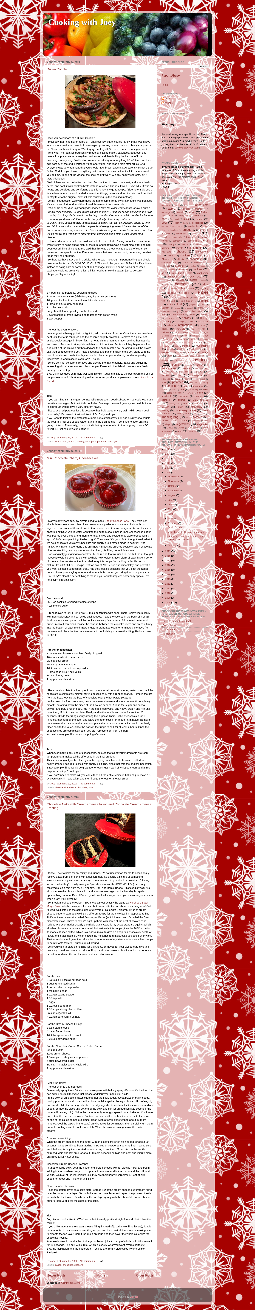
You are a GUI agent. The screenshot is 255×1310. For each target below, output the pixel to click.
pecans (169, 372)
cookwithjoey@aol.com (187, 147)
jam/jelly (180, 329)
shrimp (181, 400)
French (172, 301)
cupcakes (179, 280)
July (170, 500)
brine (202, 230)
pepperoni (183, 372)
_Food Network (170, 625)
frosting (204, 300)
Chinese (166, 259)
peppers (198, 371)
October (172, 486)
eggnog (204, 288)
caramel (166, 248)
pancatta (201, 356)
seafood (166, 400)
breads (187, 229)
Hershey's (170, 318)
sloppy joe (173, 404)
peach (199, 365)
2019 (168, 551)
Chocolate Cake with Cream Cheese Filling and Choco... (187, 538)
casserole (195, 247)
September (174, 490)
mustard (181, 349)
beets (185, 223)
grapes (201, 308)
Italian (165, 328)
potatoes (101, 441)
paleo (179, 356)
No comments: (88, 437)
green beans (167, 311)
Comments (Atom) (71, 1282)
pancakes (189, 356)
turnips (196, 421)
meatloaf (186, 342)
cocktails (166, 266)
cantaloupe (200, 244)
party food (198, 360)
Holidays (204, 318)
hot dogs (180, 322)
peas (206, 368)
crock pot (194, 276)
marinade (204, 339)
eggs (186, 292)
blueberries (193, 226)
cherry (72, 787)
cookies (197, 269)
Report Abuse (171, 75)
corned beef (178, 273)
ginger (177, 308)
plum (187, 379)
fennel (186, 297)
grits (186, 311)
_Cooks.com (168, 629)
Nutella (192, 349)
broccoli (166, 233)
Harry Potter (178, 314)
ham (164, 314)
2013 (168, 579)
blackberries (177, 226)
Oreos (169, 356)
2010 (168, 593)
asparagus (167, 212)
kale (203, 329)
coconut (179, 266)
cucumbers (166, 280)
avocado (180, 212)
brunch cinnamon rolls (172, 237)
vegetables (182, 424)
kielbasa (165, 332)
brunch (196, 233)
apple (171, 208)
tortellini (165, 420)
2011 (168, 588)
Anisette (187, 205)
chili (201, 255)
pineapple (196, 375)
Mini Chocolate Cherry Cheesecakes (72, 458)
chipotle (181, 259)
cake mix (192, 241)
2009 (168, 597)
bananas (198, 215)
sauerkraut (183, 396)
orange (204, 352)
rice (182, 389)
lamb (195, 332)
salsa (200, 392)
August (172, 495)
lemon (176, 335)
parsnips (178, 360)
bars (164, 218)
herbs (192, 314)
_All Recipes (168, 633)
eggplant (172, 293)
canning (185, 244)
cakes (58, 1265)
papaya (165, 360)
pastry (189, 365)
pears (197, 368)
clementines (199, 263)
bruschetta (191, 237)
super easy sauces (185, 410)
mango (182, 339)
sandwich (166, 396)
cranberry (173, 276)
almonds (166, 205)
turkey (184, 420)
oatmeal (166, 352)
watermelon (193, 428)
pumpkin (170, 385)
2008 (168, 602)
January (172, 545)
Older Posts (145, 1275)
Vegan (168, 424)
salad (205, 389)
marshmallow (171, 342)
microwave (166, 346)
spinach (199, 403)
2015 (168, 569)
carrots (179, 248)
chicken (185, 255)
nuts (201, 349)
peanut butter (169, 368)
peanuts (186, 368)
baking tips (184, 215)
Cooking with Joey (82, 22)
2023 (168, 458)
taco (179, 414)
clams (185, 262)
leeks (167, 336)
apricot (186, 209)
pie (180, 375)
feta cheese (199, 297)
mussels (170, 349)
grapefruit (189, 308)
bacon (191, 212)
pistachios (166, 379)
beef (164, 222)
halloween (197, 311)
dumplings (172, 288)
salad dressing (174, 393)
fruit (179, 304)
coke (203, 266)
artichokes (200, 209)
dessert (165, 284)
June (171, 504)
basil (176, 219)
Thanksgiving (170, 417)
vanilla (205, 420)
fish (163, 301)
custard (193, 280)
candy (171, 244)
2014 (168, 574)
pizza (177, 379)
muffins (186, 345)
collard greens (168, 270)
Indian (170, 325)
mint (176, 346)
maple (193, 339)
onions (190, 352)
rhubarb (165, 389)
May (170, 509)
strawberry (196, 407)
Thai (203, 414)
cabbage (177, 240)
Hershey (204, 314)
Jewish (194, 329)
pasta (175, 364)
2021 (168, 468)
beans (200, 219)
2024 (168, 454)
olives (179, 352)
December (174, 476)
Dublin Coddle (57, 69)
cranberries (202, 273)
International (185, 325)
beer (176, 223)
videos (170, 428)
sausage (112, 441)
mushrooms (202, 345)
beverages (197, 222)
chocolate (82, 787)
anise (177, 205)
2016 (168, 565)
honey (168, 321)
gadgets (192, 305)
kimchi (176, 332)
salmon (189, 393)
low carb (196, 336)
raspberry (198, 386)
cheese (181, 251)
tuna (175, 420)
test (195, 414)
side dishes (200, 399)
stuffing (165, 410)
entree (72, 441)
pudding (204, 382)
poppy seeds (199, 379)
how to (191, 321)
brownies (181, 233)
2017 (168, 560)
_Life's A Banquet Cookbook (176, 621)
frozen (170, 304)
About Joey (168, 124)
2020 (168, 472)
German (165, 308)
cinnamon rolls (169, 262)
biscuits (165, 226)
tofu (187, 417)
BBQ (186, 218)
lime (186, 336)
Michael (169, 103)
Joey (167, 98)
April (171, 514)
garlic (202, 304)
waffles (181, 428)
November (174, 481)
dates (203, 280)
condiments (182, 269)
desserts (78, 1265)
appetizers (201, 204)
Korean (186, 332)
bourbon (174, 230)
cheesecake (61, 787)
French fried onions (187, 301)
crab (190, 273)
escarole (175, 297)
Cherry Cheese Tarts (117, 521)
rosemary (194, 389)
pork (93, 441)
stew (180, 407)
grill (178, 311)
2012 (168, 583)
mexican (198, 342)
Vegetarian (202, 424)
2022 (168, 463)
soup (185, 403)
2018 (168, 555)
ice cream (203, 321)
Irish (87, 441)
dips (205, 284)
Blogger (134, 1296)
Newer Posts (56, 1275)
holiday (80, 441)
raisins (186, 386)
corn (164, 273)
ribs (173, 389)
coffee (193, 266)
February (173, 523)
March (171, 518)
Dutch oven (61, 441)
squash (165, 407)
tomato (197, 417)
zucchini (192, 431)
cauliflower (167, 252)
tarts (91, 787)
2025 (168, 449)
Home (100, 1275)
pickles (165, 375)
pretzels (193, 382)
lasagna (205, 332)
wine (179, 431)
